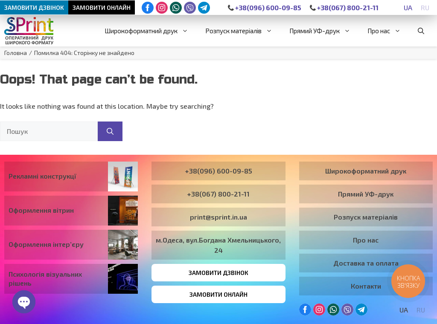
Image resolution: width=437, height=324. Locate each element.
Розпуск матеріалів (243, 30)
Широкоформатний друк (151, 30)
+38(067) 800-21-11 (344, 7)
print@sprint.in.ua (218, 217)
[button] (421, 30)
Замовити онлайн (102, 7)
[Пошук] (110, 131)
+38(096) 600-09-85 (264, 7)
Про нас (388, 30)
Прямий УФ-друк (324, 30)
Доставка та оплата (366, 263)
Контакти (366, 286)
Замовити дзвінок (34, 7)
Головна (15, 52)
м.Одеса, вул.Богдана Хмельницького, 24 (218, 245)
